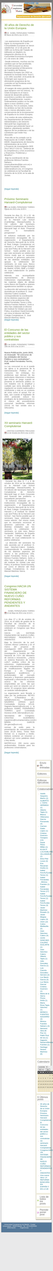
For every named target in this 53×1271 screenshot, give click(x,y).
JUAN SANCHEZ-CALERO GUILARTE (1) (45, 942)
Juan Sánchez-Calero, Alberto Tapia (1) (44, 954)
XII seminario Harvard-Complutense (18, 424)
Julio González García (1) (44, 963)
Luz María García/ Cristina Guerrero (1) (44, 986)
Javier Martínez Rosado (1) (44, 910)
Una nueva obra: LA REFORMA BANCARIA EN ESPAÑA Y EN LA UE (44, 1182)
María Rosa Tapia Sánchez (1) (44, 1006)
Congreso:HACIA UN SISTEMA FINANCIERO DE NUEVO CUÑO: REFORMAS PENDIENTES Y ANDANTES (17, 596)
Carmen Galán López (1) (44, 828)
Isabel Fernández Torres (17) (44, 889)
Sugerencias (24, 1228)
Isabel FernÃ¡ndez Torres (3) (45, 903)
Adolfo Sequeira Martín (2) (44, 796)
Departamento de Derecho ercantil (34, 16)
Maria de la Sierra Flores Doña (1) (44, 997)
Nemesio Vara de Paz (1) (43, 1030)
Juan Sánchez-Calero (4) (44, 933)
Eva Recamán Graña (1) (44, 865)
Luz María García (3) (44, 978)
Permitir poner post (44, 1212)
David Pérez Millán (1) (44, 844)
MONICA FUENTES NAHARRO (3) (44, 1015)
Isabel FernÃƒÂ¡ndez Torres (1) (46, 872)
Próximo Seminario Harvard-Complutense (18, 200)
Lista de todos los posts (44, 1200)
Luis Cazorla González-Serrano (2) (44, 971)
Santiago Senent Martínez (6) (43, 1050)
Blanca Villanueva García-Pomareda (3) (44, 819)
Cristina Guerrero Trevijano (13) (44, 836)
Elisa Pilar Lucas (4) (44, 860)
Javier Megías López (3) (44, 917)
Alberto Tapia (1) (43, 811)
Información (12, 1228)
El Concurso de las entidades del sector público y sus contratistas (17, 334)
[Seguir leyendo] (11, 189)
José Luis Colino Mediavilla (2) (44, 925)
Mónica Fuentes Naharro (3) (45, 1023)
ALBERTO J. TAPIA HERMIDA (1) (44, 804)
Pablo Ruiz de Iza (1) (44, 1036)
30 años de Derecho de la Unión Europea (19, 26)
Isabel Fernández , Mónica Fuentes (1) (45, 880)
